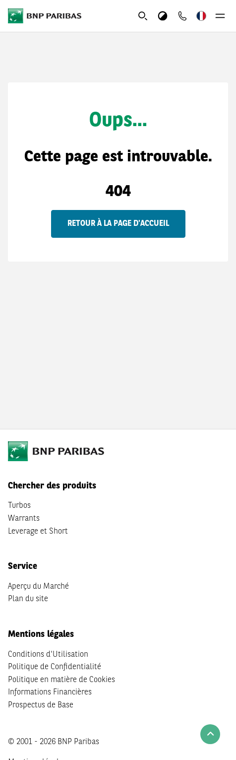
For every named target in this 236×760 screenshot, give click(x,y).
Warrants (24, 519)
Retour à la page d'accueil (118, 224)
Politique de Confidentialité (54, 667)
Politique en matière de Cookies (61, 680)
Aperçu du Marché (38, 587)
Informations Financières (50, 692)
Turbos (19, 506)
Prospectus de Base (40, 705)
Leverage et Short (38, 532)
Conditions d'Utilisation (48, 655)
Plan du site (28, 599)
